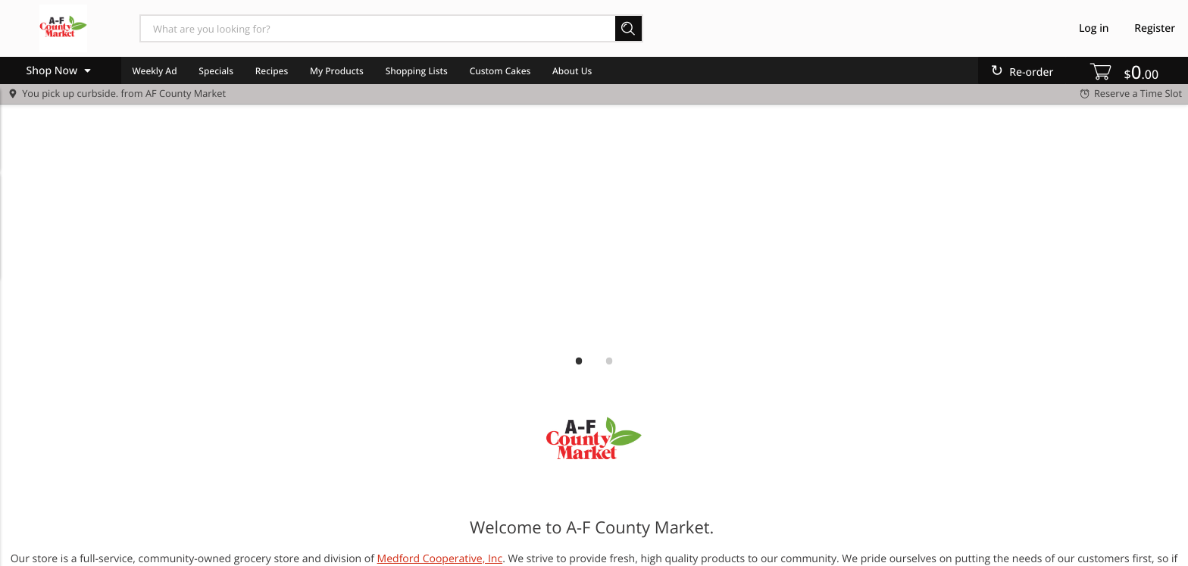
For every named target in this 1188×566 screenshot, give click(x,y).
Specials (216, 70)
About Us (572, 70)
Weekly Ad (154, 70)
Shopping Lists (417, 70)
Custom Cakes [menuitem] (500, 70)
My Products (337, 70)
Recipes (271, 70)
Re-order (1031, 72)
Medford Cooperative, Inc (440, 559)
